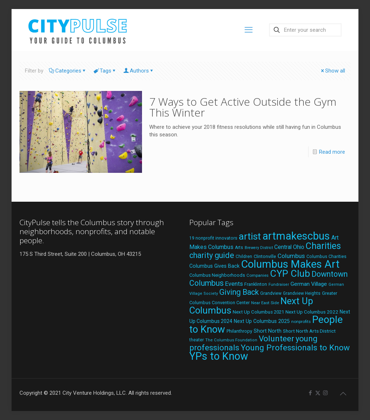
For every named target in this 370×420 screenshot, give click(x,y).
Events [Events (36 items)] (234, 283)
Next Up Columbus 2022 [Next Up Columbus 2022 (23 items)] (311, 312)
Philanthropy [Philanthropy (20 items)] (239, 331)
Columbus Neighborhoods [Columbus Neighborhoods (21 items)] (217, 275)
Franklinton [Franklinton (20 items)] (255, 284)
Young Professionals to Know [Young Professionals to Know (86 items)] (295, 348)
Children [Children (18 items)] (244, 256)
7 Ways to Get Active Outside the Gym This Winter (242, 107)
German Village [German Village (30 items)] (309, 284)
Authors (138, 70)
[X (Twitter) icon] (317, 393)
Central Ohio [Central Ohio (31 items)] (289, 247)
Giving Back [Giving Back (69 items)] (239, 292)
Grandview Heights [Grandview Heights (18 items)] (301, 293)
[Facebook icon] (310, 393)
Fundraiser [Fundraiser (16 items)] (278, 284)
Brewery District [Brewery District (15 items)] (259, 247)
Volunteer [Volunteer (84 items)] (276, 339)
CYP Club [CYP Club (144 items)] (290, 273)
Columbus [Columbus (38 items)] (291, 255)
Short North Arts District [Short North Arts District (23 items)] (309, 331)
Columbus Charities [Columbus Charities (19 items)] (326, 256)
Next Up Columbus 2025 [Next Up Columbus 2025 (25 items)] (262, 321)
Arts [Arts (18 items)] (239, 247)
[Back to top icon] (342, 393)
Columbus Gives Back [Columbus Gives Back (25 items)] (214, 266)
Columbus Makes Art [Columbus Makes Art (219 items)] (290, 264)
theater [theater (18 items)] (196, 339)
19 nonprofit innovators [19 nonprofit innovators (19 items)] (213, 238)
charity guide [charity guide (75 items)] (211, 255)
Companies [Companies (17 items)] (257, 275)
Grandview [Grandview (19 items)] (270, 293)
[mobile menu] (248, 30)
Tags (105, 70)
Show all (332, 70)
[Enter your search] (305, 29)
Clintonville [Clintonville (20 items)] (265, 256)
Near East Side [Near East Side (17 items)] (265, 302)
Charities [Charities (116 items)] (323, 246)
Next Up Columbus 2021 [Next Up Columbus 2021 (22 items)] (258, 312)
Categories (68, 70)
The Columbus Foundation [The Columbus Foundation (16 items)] (231, 340)
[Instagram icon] (325, 393)
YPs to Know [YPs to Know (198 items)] (218, 356)
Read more (332, 152)
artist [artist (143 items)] (250, 236)
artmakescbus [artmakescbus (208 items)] (296, 236)
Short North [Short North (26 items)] (267, 331)
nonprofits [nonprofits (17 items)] (301, 321)
